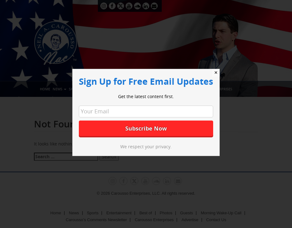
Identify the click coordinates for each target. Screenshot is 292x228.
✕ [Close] (216, 72)
